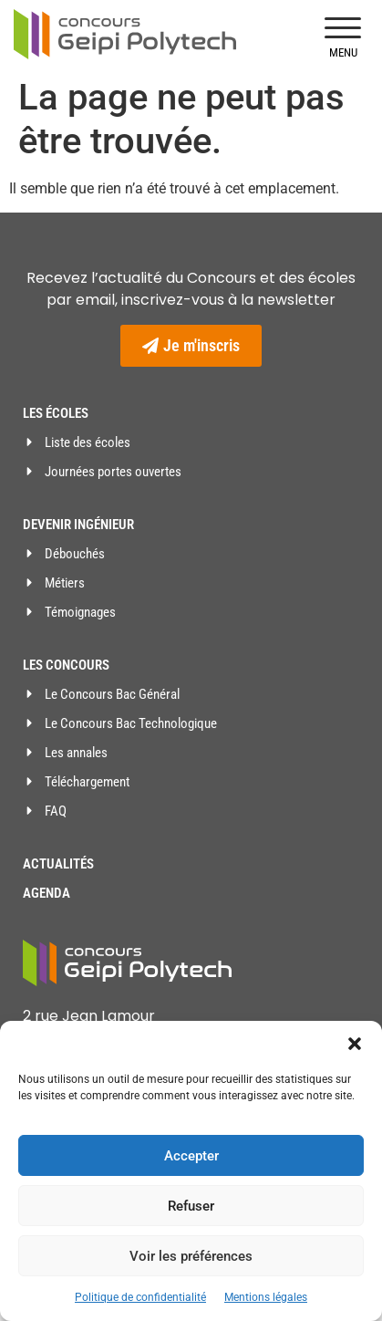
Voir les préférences (191, 1256)
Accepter (191, 1156)
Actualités (58, 864)
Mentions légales (265, 1297)
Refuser (191, 1206)
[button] (355, 1044)
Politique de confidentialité (140, 1297)
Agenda (46, 893)
